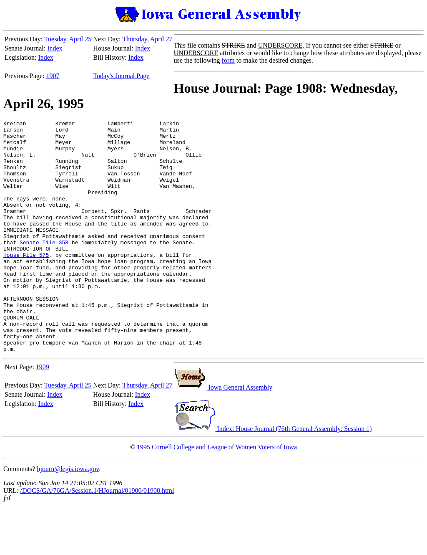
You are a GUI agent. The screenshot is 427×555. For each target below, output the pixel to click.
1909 (42, 413)
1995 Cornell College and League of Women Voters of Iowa (217, 493)
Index (54, 48)
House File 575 (26, 282)
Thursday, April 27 (147, 39)
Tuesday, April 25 (68, 39)
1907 (53, 75)
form (228, 60)
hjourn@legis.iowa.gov (68, 515)
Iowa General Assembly (223, 433)
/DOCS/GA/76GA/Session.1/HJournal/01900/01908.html (97, 536)
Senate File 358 (44, 267)
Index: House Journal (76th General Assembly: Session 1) (273, 475)
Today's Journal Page (121, 75)
